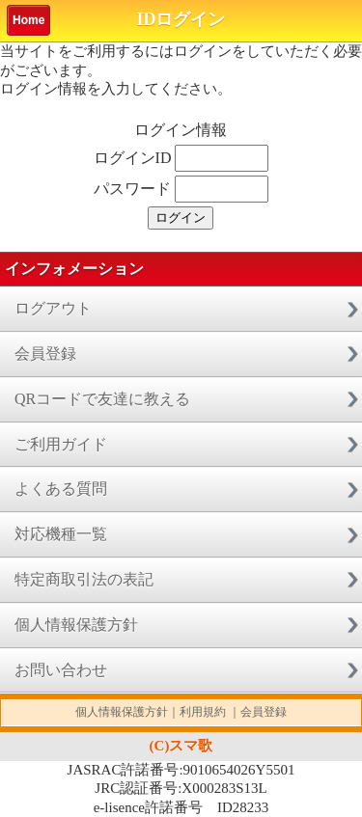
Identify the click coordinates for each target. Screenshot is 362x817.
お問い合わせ (60, 670)
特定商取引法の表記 (83, 579)
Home (28, 20)
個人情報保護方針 (76, 624)
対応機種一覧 (60, 534)
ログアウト (53, 308)
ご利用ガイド (60, 444)
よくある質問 (60, 488)
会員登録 (45, 353)
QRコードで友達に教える (102, 399)
